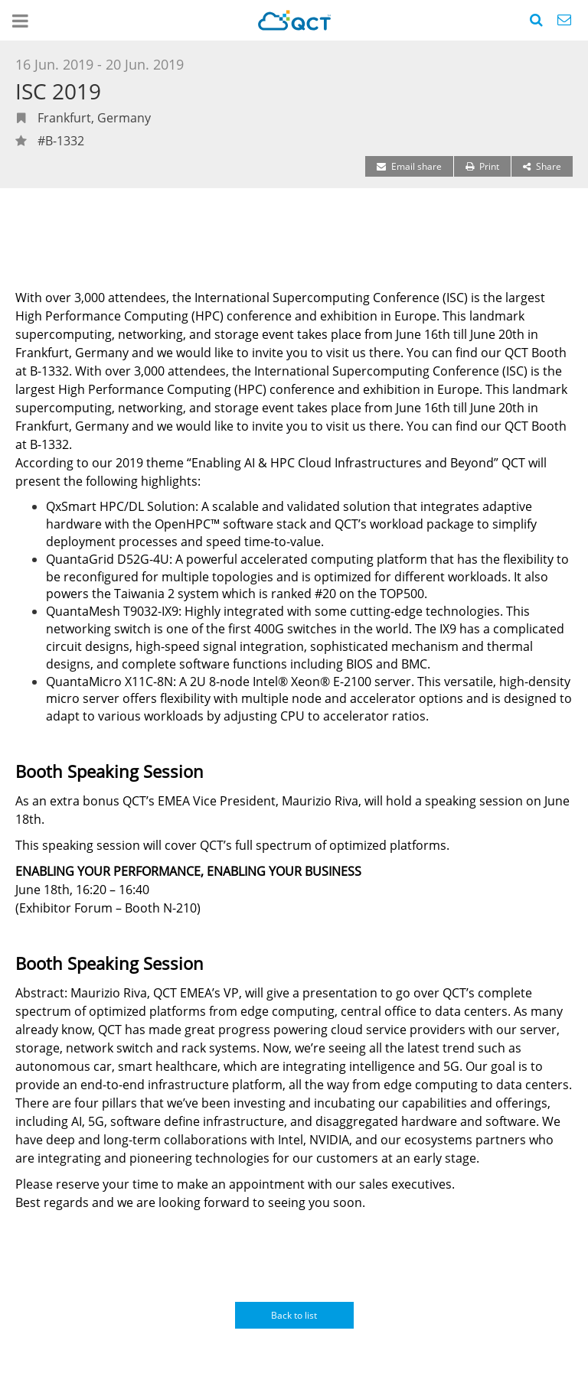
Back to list (294, 1315)
